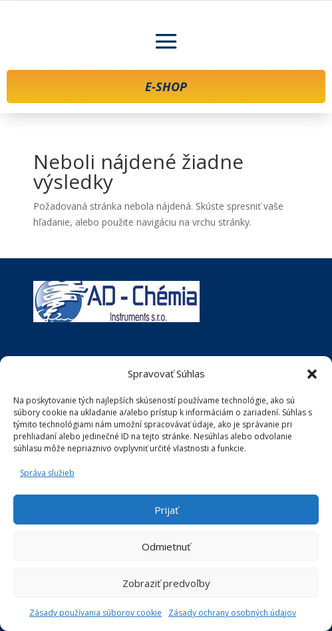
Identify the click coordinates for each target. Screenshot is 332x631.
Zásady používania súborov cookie (95, 612)
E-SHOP (166, 87)
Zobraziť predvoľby (166, 583)
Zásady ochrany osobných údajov (232, 612)
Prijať (166, 510)
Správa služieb (47, 473)
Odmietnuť (166, 546)
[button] (312, 374)
